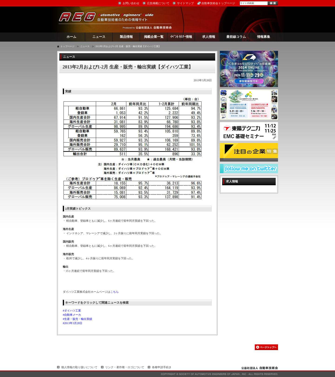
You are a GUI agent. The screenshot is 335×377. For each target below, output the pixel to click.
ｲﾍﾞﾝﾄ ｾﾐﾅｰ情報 (181, 37)
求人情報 (208, 37)
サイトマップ (185, 3)
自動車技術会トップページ (218, 3)
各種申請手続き (161, 367)
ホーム (71, 37)
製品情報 (126, 37)
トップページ (67, 46)
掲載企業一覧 (154, 37)
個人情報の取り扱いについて (79, 367)
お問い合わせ (131, 3)
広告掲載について (158, 3)
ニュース (98, 37)
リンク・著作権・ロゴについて (124, 367)
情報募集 (263, 37)
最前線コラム (236, 37)
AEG (109, 19)
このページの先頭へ (266, 347)
